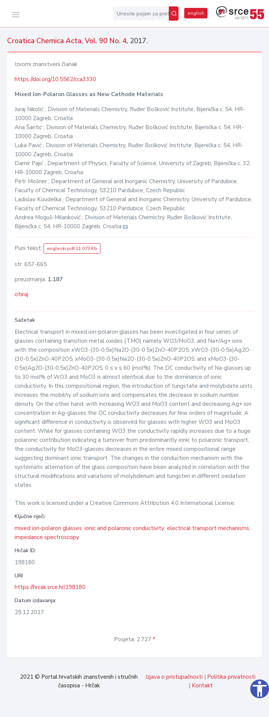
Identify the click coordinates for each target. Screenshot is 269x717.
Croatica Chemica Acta (44, 41)
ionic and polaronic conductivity (124, 528)
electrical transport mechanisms (208, 528)
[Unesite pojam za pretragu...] (141, 13)
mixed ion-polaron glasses (48, 528)
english (196, 13)
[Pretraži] (174, 13)
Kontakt (202, 685)
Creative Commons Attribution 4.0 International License (162, 503)
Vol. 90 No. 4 (105, 41)
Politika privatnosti (231, 677)
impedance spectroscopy (47, 537)
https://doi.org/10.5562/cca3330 (55, 79)
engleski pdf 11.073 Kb (72, 249)
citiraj (21, 294)
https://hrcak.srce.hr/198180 (50, 587)
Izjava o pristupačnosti (174, 677)
